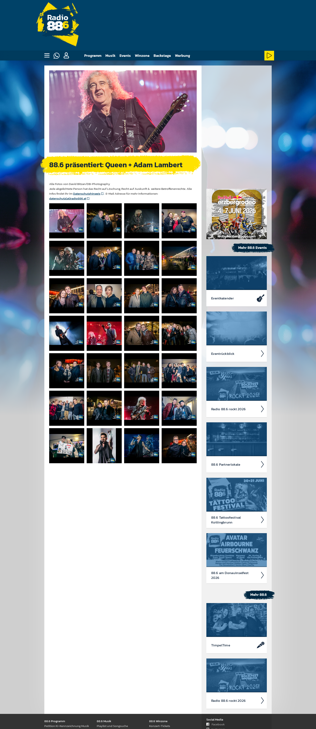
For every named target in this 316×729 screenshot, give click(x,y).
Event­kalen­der (237, 179)
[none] (47, 55)
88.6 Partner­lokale (237, 346)
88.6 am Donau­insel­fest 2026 (237, 457)
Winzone (142, 55)
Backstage (162, 55)
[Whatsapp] (56, 55)
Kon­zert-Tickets (159, 725)
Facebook (215, 724)
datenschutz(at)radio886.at (67, 198)
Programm (92, 55)
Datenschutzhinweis (86, 193)
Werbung (182, 55)
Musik (110, 55)
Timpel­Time (237, 526)
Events (125, 55)
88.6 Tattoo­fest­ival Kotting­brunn (237, 401)
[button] (66, 55)
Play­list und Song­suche (112, 725)
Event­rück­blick (237, 235)
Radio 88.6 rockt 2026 (237, 290)
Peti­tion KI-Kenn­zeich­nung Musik (66, 725)
